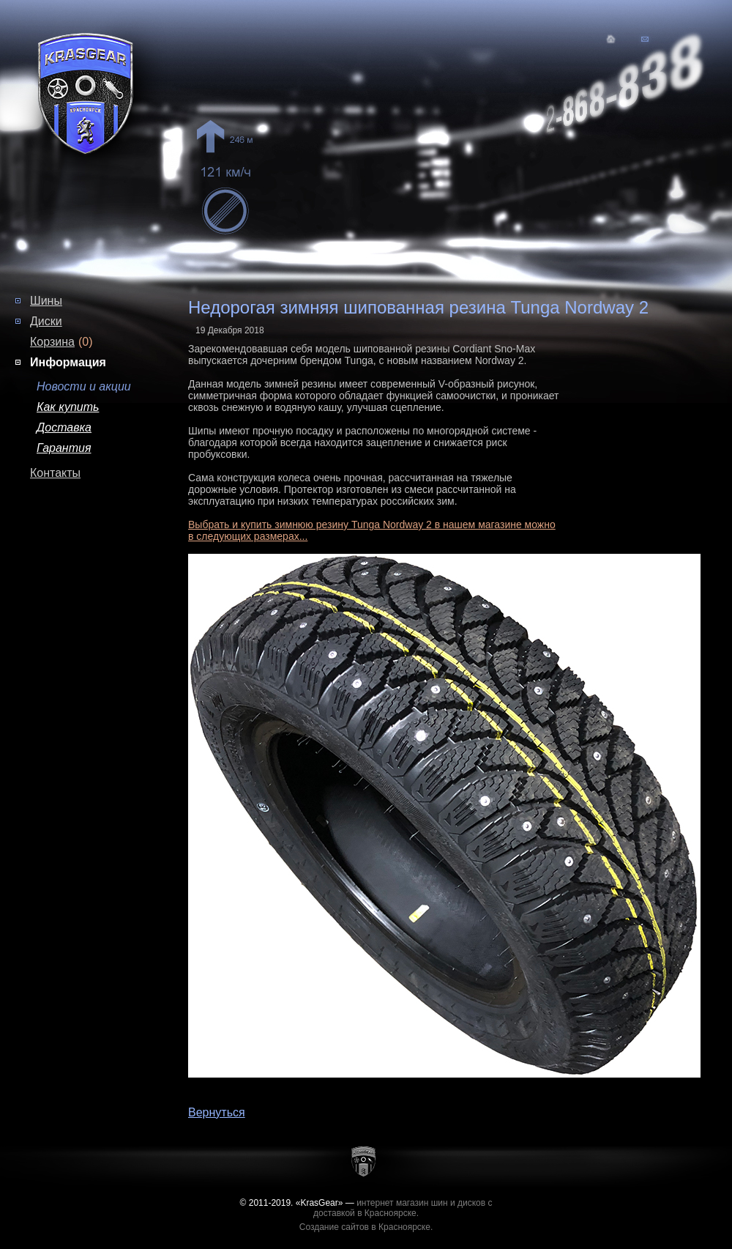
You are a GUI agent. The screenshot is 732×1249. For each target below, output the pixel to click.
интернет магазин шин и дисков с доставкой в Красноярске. (403, 1208)
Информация (68, 362)
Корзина (52, 342)
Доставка (64, 427)
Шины (46, 300)
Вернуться (216, 1112)
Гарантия (64, 448)
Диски (46, 321)
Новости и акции (84, 386)
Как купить (68, 407)
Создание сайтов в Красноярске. (366, 1227)
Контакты (55, 473)
